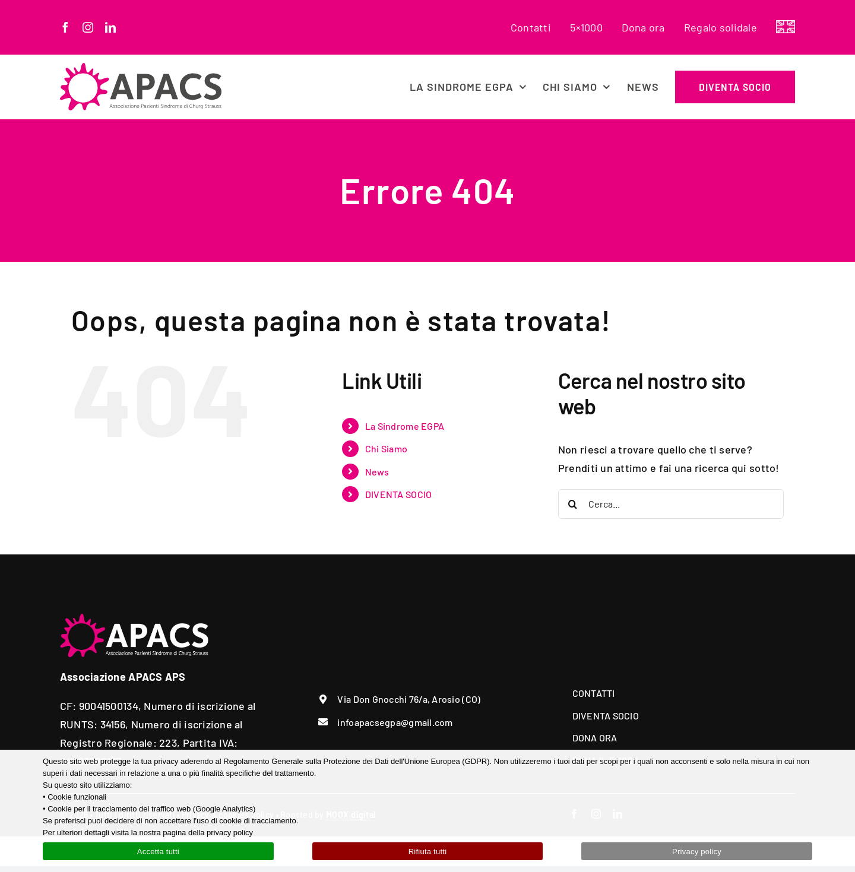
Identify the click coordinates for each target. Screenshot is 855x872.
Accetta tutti (158, 851)
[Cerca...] (671, 504)
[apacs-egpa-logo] (141, 68)
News (377, 471)
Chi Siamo (386, 448)
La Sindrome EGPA (404, 426)
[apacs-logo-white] (134, 619)
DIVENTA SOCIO (398, 494)
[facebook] (65, 27)
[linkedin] (110, 27)
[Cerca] (573, 504)
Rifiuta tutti (427, 851)
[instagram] (88, 27)
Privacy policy (696, 851)
